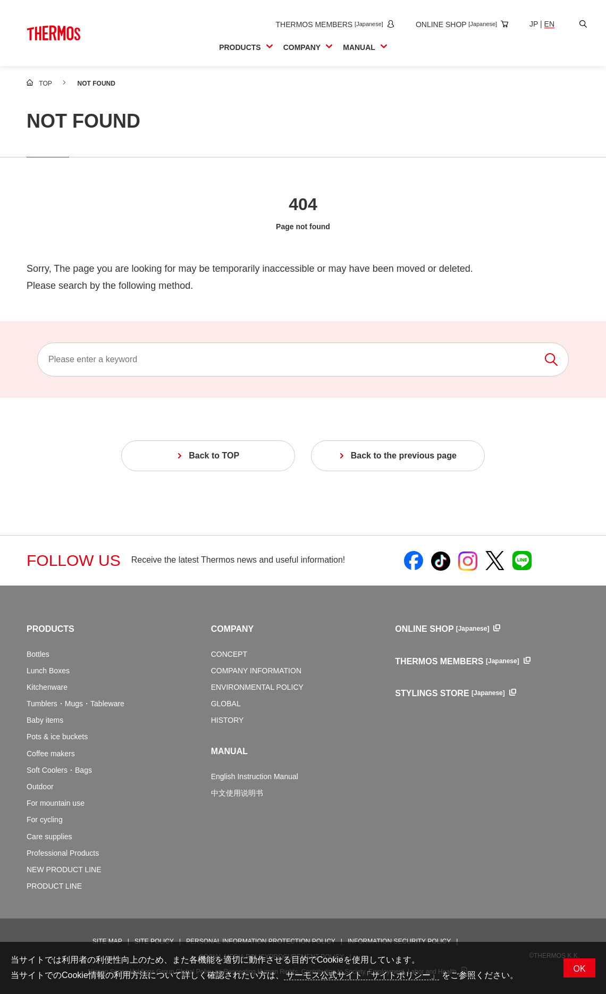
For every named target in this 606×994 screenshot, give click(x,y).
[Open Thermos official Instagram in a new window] (467, 560)
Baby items (45, 720)
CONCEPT (229, 654)
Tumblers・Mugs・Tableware (75, 703)
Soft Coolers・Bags (59, 770)
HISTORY (227, 720)
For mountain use (56, 803)
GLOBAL (226, 703)
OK (579, 968)
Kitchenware (47, 687)
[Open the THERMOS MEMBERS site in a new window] (332, 24)
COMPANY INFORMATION (256, 670)
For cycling (45, 819)
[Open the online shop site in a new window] (460, 24)
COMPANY (232, 628)
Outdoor (40, 786)
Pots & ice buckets (57, 736)
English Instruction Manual (254, 776)
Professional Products (63, 853)
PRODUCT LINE (54, 886)
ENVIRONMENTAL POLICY (257, 687)
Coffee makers (51, 753)
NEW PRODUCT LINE (64, 869)
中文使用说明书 (237, 793)
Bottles (38, 654)
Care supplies (49, 836)
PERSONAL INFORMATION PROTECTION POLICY (260, 941)
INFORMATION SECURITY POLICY (399, 941)
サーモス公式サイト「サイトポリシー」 (361, 975)
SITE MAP (107, 941)
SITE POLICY (154, 941)
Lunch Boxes (48, 670)
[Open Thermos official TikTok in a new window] (440, 560)
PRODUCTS (50, 628)
